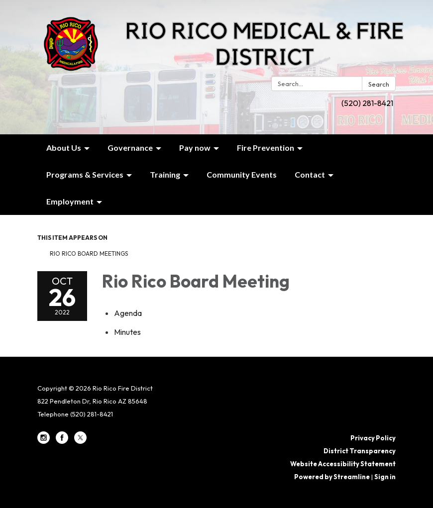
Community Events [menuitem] (242, 174)
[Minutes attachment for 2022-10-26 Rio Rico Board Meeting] (127, 332)
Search (378, 84)
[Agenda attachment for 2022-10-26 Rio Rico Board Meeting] (128, 313)
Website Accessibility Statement (343, 464)
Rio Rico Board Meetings (89, 253)
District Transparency (360, 451)
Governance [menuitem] (130, 147)
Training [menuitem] (165, 174)
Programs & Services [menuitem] (84, 174)
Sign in (385, 477)
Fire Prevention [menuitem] (265, 147)
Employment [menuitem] (70, 201)
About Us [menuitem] (63, 147)
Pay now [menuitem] (195, 147)
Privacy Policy (373, 438)
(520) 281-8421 (367, 103)
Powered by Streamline (332, 477)
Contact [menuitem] (310, 174)
